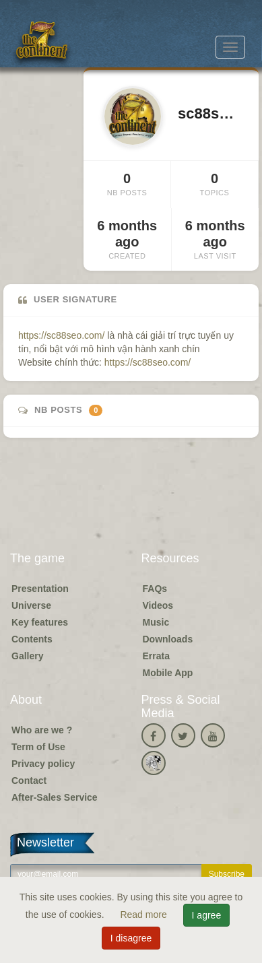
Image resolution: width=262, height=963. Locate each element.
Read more (144, 914)
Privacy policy (43, 763)
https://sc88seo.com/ (61, 335)
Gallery (27, 656)
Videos (158, 605)
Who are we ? (41, 730)
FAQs (155, 588)
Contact (28, 780)
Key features (39, 622)
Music (156, 622)
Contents (32, 639)
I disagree (131, 938)
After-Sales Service (54, 797)
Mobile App (168, 672)
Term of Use (38, 746)
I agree (207, 915)
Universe (31, 605)
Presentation (40, 588)
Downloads (168, 639)
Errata (156, 656)
